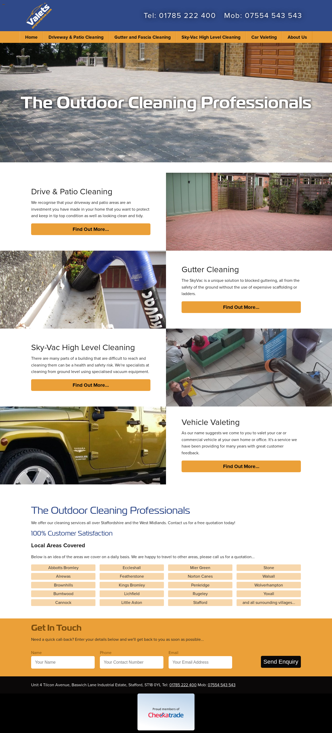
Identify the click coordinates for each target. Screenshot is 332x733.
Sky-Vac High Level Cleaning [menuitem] (211, 37)
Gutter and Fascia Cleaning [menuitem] (142, 37)
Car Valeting (264, 37)
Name (36, 653)
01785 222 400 (187, 15)
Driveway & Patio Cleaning (76, 37)
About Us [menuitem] (297, 37)
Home (31, 37)
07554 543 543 (273, 15)
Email (173, 653)
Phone (106, 653)
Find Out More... (91, 229)
